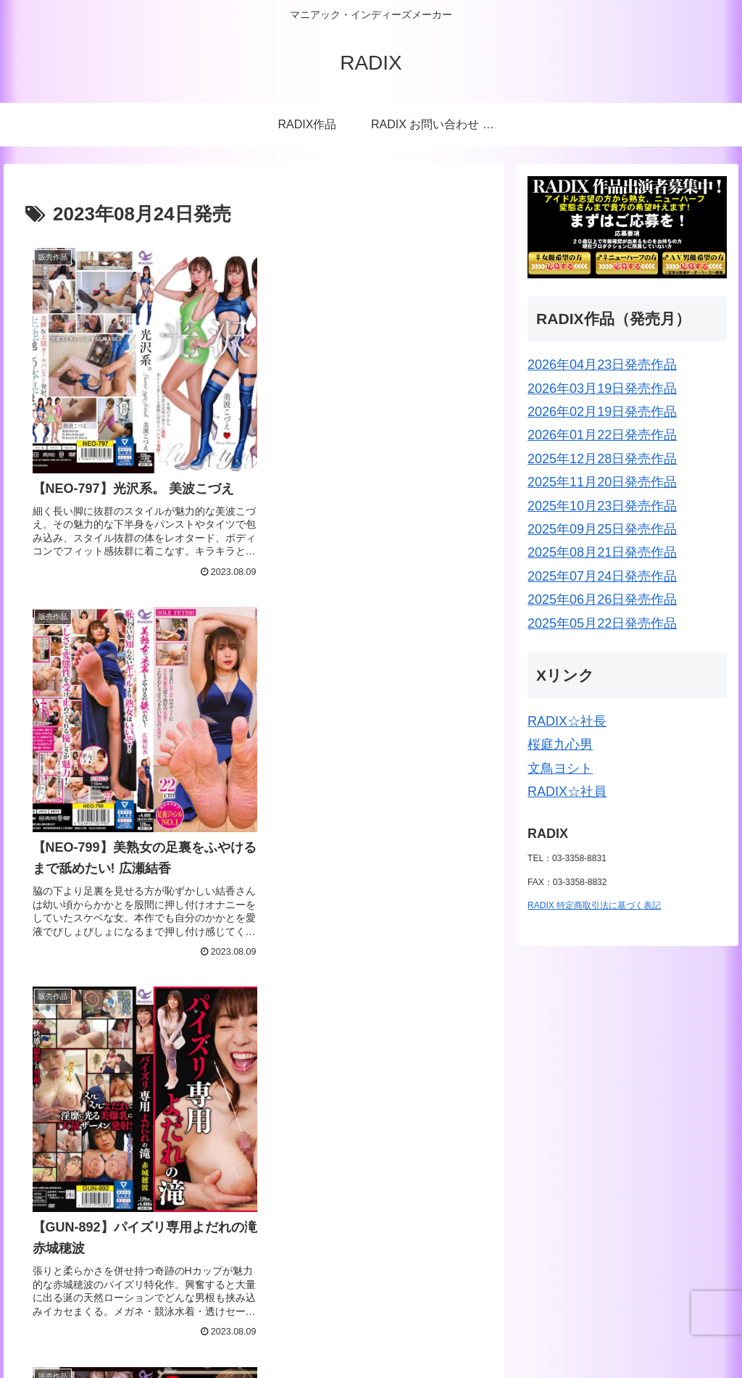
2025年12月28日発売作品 (602, 459)
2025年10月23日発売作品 (602, 506)
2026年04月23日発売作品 (602, 364)
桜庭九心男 (560, 744)
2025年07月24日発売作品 (602, 576)
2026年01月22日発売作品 (602, 435)
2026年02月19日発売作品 (602, 411)
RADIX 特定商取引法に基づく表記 (594, 905)
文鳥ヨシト (560, 768)
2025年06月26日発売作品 (602, 599)
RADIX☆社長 (567, 721)
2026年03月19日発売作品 (602, 388)
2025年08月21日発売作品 (602, 552)
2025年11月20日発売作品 (602, 482)
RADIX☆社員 (567, 791)
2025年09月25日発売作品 (602, 529)
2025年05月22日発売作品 (602, 623)
